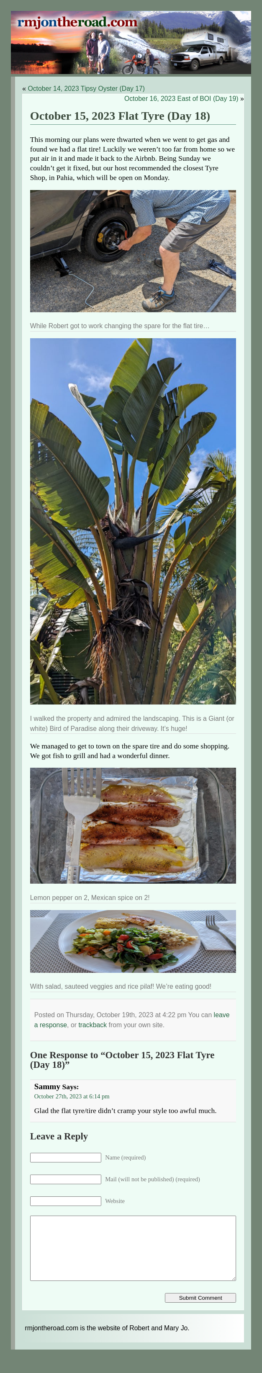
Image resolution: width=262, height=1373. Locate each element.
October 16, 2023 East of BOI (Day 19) (181, 98)
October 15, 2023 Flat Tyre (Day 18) (120, 115)
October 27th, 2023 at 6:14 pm (72, 1096)
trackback (92, 1024)
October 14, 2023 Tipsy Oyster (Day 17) (86, 88)
